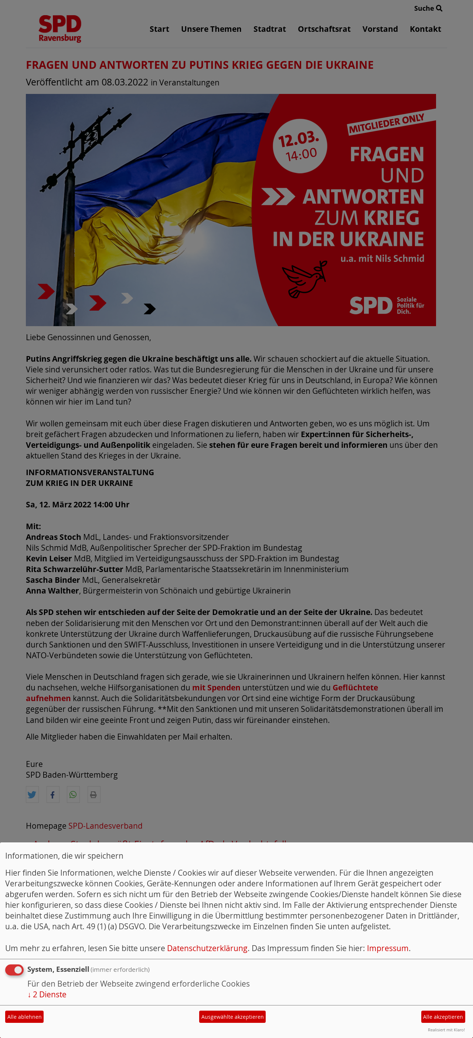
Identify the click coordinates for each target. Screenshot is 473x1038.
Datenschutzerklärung (207, 948)
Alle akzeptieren (443, 1016)
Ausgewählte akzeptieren (232, 1016)
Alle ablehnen (24, 1016)
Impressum (388, 948)
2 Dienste (47, 994)
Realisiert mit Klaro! (446, 1029)
